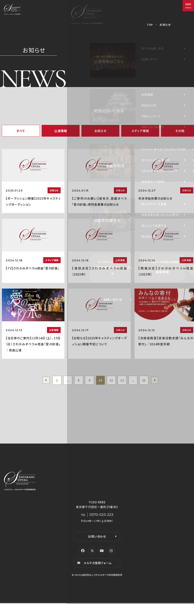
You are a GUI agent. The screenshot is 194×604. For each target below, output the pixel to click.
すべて (21, 130)
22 (146, 380)
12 (123, 380)
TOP (150, 24)
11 (112, 380)
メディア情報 (140, 130)
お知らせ (100, 130)
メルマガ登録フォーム (98, 564)
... (65, 380)
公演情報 (60, 130)
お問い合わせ (97, 537)
